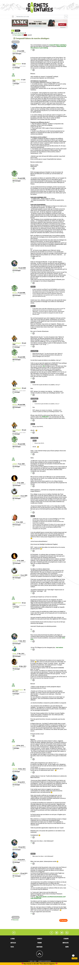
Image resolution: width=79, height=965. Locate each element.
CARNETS (39, 939)
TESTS (12, 947)
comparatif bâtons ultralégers (57, 45)
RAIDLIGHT (45, 417)
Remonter (16, 920)
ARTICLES (13, 943)
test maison (59, 647)
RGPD (67, 947)
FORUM (39, 943)
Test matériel (18, 35)
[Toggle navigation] (13, 16)
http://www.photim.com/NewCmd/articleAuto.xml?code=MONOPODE (48, 897)
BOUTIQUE (39, 947)
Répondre (63, 920)
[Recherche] (39, 16)
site (44, 366)
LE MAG (13, 939)
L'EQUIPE (66, 939)
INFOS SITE (66, 943)
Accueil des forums (18, 33)
